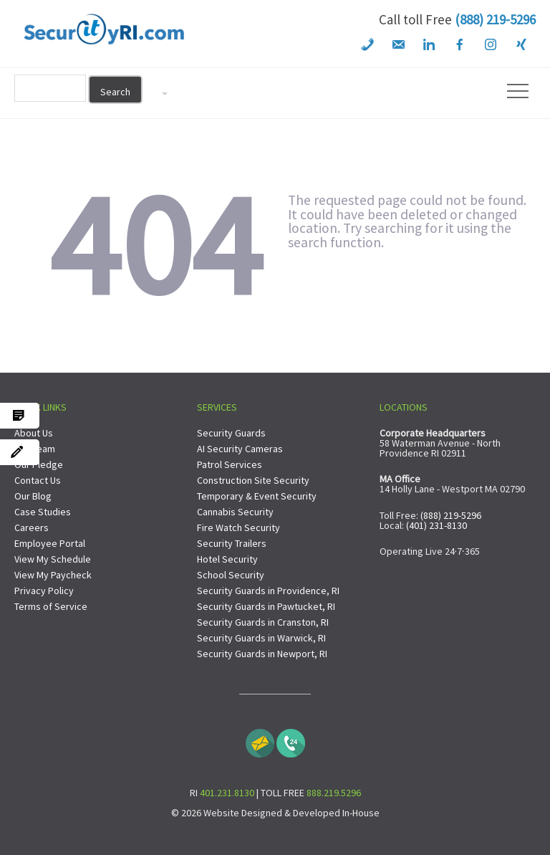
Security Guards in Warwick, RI (261, 637)
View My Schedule (52, 559)
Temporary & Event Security (257, 495)
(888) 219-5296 (495, 19)
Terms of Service (50, 606)
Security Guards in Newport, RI (262, 653)
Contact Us (37, 480)
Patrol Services (229, 464)
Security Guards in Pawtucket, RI (266, 606)
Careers (31, 527)
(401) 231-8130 (436, 525)
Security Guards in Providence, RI (268, 590)
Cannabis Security (235, 511)
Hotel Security (227, 559)
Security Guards (231, 432)
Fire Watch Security (238, 527)
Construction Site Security (253, 480)
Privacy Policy (44, 590)
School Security (230, 574)
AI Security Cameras (240, 448)
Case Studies (42, 511)
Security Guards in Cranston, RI (263, 622)
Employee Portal (49, 543)
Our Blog (33, 495)
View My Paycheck (53, 574)
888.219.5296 (334, 792)
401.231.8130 (227, 792)
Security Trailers (231, 543)
